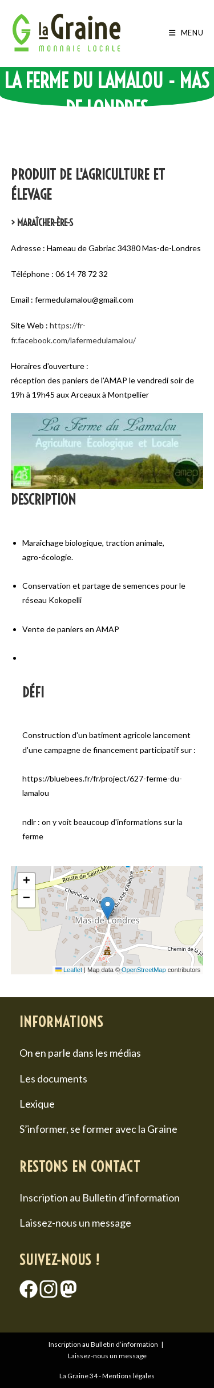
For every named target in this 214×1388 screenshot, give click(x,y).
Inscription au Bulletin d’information (99, 1197)
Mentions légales (128, 1375)
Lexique (37, 1103)
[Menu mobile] (186, 32)
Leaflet (68, 969)
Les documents (53, 1078)
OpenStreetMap (144, 969)
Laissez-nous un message (75, 1222)
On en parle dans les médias (80, 1052)
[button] (107, 908)
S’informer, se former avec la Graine (98, 1129)
